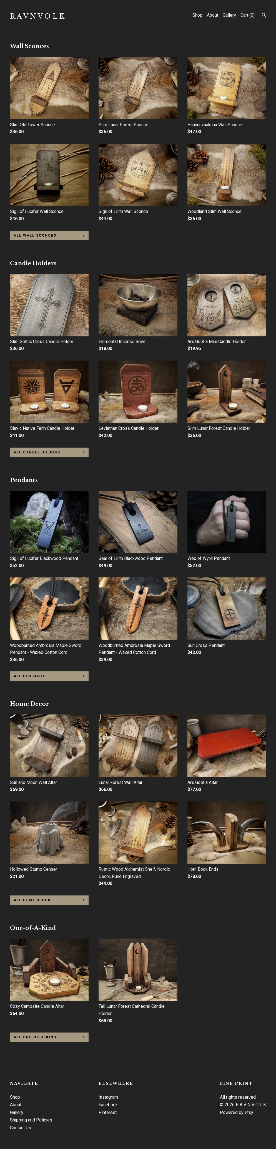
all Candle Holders (37, 452)
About (212, 15)
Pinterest (108, 1112)
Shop (197, 15)
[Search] (264, 16)
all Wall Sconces (35, 235)
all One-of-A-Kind (35, 1037)
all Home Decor (32, 900)
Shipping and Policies (31, 1120)
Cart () (247, 15)
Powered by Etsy (236, 1112)
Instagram (108, 1097)
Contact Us (20, 1127)
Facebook (108, 1104)
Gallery (229, 15)
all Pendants (30, 676)
